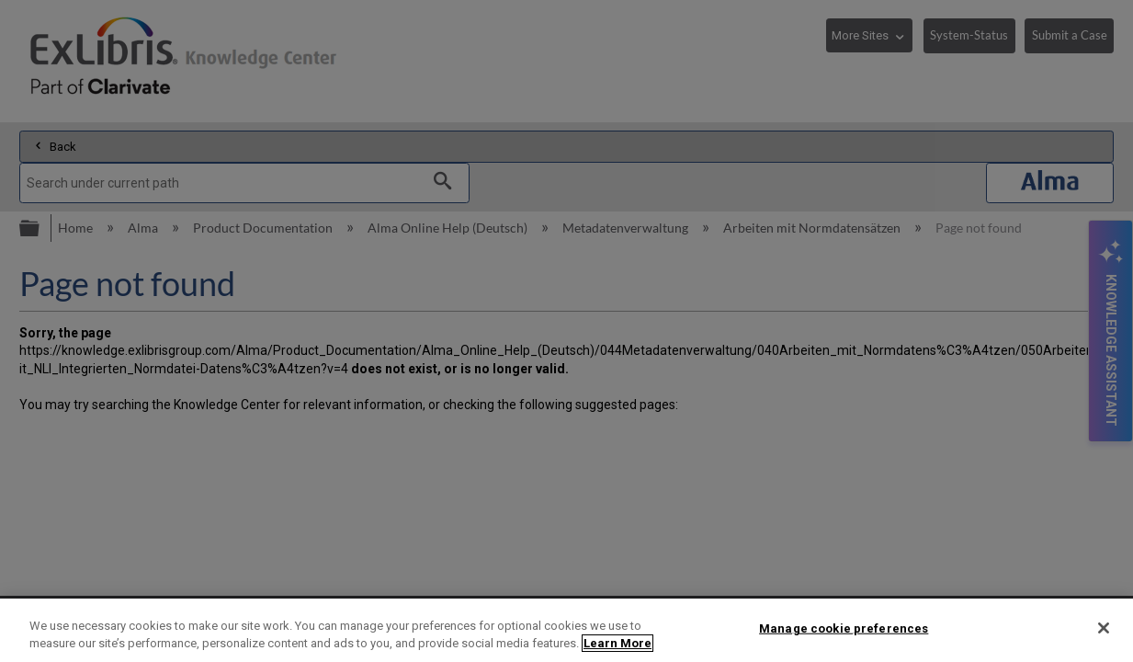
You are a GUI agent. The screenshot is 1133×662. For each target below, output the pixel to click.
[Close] (1103, 628)
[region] (566, 630)
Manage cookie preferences (843, 628)
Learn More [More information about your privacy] (617, 643)
